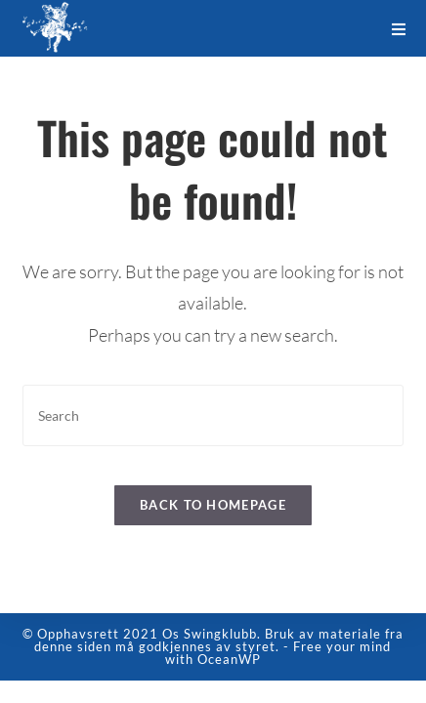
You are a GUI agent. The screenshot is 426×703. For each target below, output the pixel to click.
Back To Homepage (213, 505)
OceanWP (229, 681)
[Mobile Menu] (399, 28)
